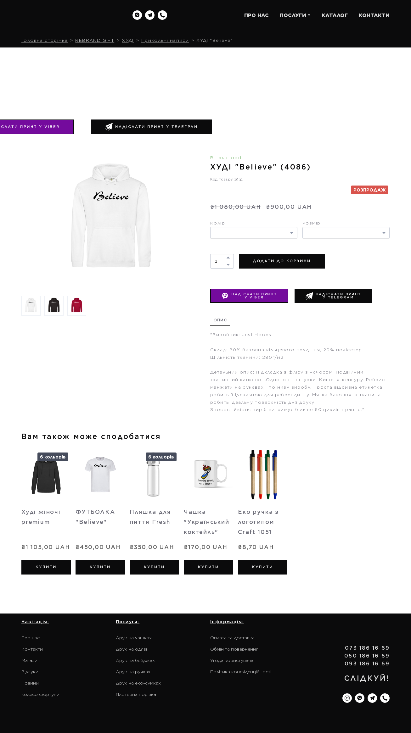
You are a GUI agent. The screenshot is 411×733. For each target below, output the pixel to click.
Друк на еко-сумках (138, 683)
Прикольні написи (165, 40)
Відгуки (29, 671)
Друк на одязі (131, 649)
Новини (30, 683)
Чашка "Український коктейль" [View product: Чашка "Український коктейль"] (206, 521)
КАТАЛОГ (335, 15)
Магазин (30, 660)
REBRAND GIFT (94, 40)
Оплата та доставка (232, 637)
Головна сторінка (44, 40)
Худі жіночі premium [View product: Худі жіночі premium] (41, 516)
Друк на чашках (134, 637)
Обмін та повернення (234, 649)
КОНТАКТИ (374, 15)
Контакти (32, 649)
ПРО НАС (256, 15)
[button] (137, 15)
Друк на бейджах (135, 660)
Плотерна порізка (136, 694)
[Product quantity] (220, 261)
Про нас (30, 637)
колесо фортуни (40, 694)
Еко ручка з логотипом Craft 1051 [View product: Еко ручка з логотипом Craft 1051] (258, 521)
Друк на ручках (133, 671)
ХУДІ (128, 40)
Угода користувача (231, 660)
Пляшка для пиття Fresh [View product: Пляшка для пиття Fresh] (150, 516)
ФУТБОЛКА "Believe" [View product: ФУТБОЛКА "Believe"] (95, 516)
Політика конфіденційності (240, 671)
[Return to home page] (61, 15)
